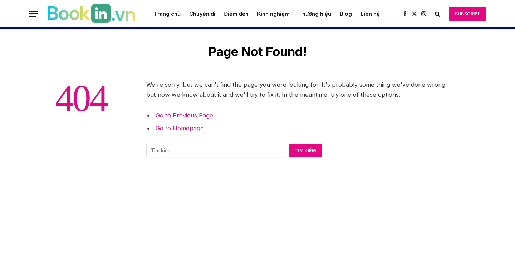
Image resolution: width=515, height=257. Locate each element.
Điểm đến (236, 13)
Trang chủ (167, 13)
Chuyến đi (202, 13)
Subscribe (467, 13)
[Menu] (33, 14)
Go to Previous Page (184, 115)
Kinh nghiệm (273, 13)
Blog (346, 13)
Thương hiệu (314, 13)
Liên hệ (370, 13)
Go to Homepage (180, 128)
